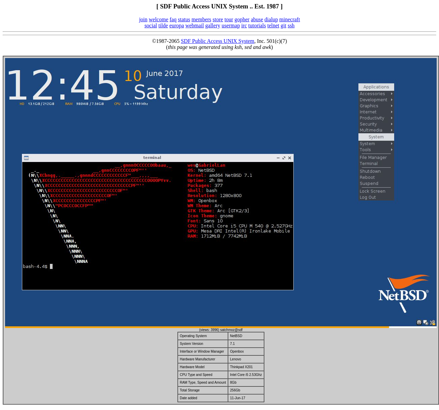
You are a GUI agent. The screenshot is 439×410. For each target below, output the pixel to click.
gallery (212, 25)
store (218, 19)
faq (173, 19)
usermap (231, 25)
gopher (241, 19)
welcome (158, 19)
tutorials (257, 25)
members (201, 19)
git (283, 25)
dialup (271, 19)
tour (229, 19)
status (184, 19)
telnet (273, 25)
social (150, 25)
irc (244, 25)
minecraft (289, 19)
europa (176, 25)
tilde (163, 25)
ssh (291, 25)
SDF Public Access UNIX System (217, 41)
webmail (194, 25)
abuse (257, 19)
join (143, 19)
